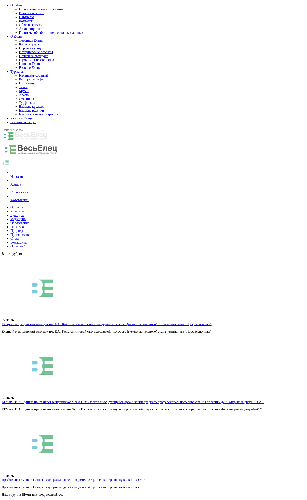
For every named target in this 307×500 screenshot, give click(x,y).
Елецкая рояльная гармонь (38, 114)
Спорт (14, 238)
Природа (16, 230)
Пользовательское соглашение (41, 9)
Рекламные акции (23, 122)
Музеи (24, 91)
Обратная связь (30, 25)
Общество (17, 207)
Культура (17, 215)
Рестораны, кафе (31, 79)
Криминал (18, 211)
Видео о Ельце (29, 67)
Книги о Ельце (30, 64)
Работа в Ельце (21, 118)
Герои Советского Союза (37, 60)
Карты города (29, 44)
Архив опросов (30, 28)
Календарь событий (33, 75)
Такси (23, 87)
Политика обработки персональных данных (51, 32)
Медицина (18, 219)
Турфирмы (27, 102)
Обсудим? (17, 246)
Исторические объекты (36, 52)
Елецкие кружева (31, 106)
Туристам (17, 71)
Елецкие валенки (31, 110)
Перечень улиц (30, 48)
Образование (19, 223)
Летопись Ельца (31, 40)
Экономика (18, 242)
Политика (17, 227)
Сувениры (26, 99)
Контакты (26, 21)
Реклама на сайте (31, 13)
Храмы (24, 95)
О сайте (16, 5)
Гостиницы (27, 83)
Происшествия (21, 234)
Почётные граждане (33, 56)
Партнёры (26, 17)
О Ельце (16, 36)
